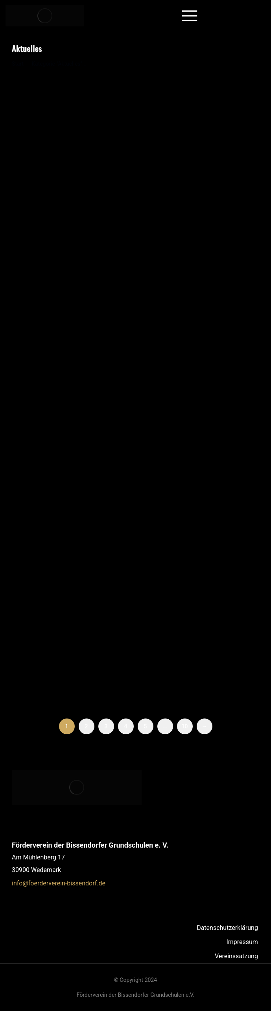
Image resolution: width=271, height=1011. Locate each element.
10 (185, 726)
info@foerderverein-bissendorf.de (58, 883)
